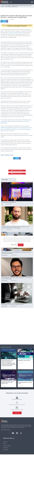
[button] (11, 2)
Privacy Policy (5, 447)
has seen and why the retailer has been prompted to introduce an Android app (16, 121)
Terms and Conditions (7, 445)
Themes (11, 155)
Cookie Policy (5, 449)
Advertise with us (8, 438)
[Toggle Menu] (32, 2)
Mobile (9, 5)
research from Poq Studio (15, 32)
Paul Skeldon (11, 19)
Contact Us (5, 441)
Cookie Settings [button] (14, 245)
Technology (7, 155)
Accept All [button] (21, 245)
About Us (4, 443)
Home (6, 5)
